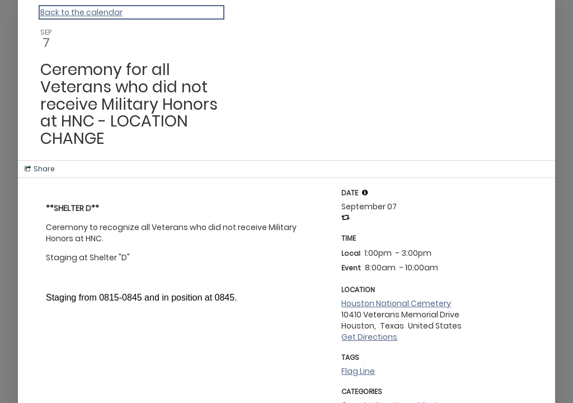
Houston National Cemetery (396, 303)
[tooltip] (365, 192)
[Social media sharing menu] (38, 169)
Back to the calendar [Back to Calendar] (81, 12)
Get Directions (369, 337)
